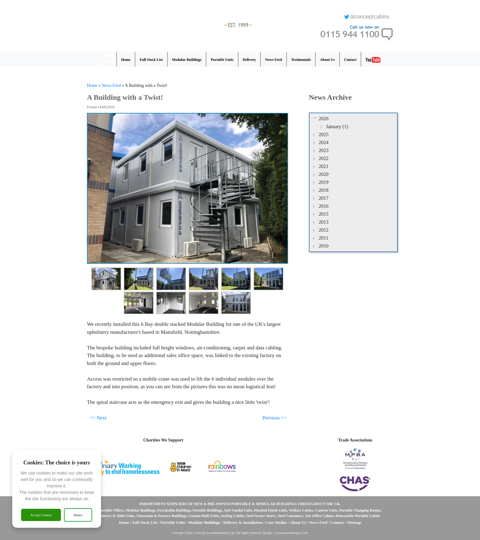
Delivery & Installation (243, 522)
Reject (78, 515)
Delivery (249, 60)
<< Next (98, 417)
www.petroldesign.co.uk (291, 532)
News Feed (273, 60)
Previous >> (275, 417)
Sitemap (354, 522)
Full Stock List (151, 60)
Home (126, 60)
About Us (327, 60)
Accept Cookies (41, 515)
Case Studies (277, 522)
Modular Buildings (187, 60)
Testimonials (301, 60)
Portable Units (222, 60)
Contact (350, 60)
